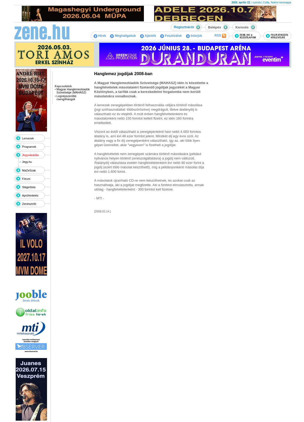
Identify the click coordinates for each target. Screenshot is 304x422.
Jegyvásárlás (30, 155)
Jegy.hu (27, 161)
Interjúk (194, 36)
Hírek (99, 36)
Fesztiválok (171, 36)
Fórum (26, 178)
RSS (220, 36)
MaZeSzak (29, 170)
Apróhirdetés (30, 195)
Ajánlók (148, 36)
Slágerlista (29, 187)
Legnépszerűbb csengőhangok (66, 97)
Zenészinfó (29, 203)
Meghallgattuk (123, 36)
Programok (29, 146)
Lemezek (28, 138)
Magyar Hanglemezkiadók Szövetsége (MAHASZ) (73, 91)
